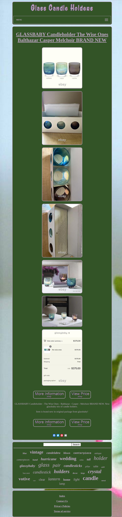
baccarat (26, 473)
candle (90, 478)
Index (62, 496)
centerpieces (23, 459)
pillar (87, 466)
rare (34, 480)
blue (25, 453)
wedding (68, 458)
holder (100, 458)
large (83, 473)
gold (103, 467)
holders (62, 471)
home (66, 479)
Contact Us (62, 501)
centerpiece (82, 453)
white (81, 460)
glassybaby (27, 466)
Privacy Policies (62, 506)
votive (24, 478)
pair (57, 465)
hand (35, 459)
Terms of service (62, 511)
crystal (94, 471)
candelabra (53, 453)
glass (44, 465)
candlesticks (73, 466)
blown (67, 453)
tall (89, 459)
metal (103, 480)
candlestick (42, 472)
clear (42, 479)
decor (75, 473)
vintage (36, 452)
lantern (54, 479)
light (77, 479)
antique (98, 453)
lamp (62, 483)
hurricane (49, 459)
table (95, 466)
